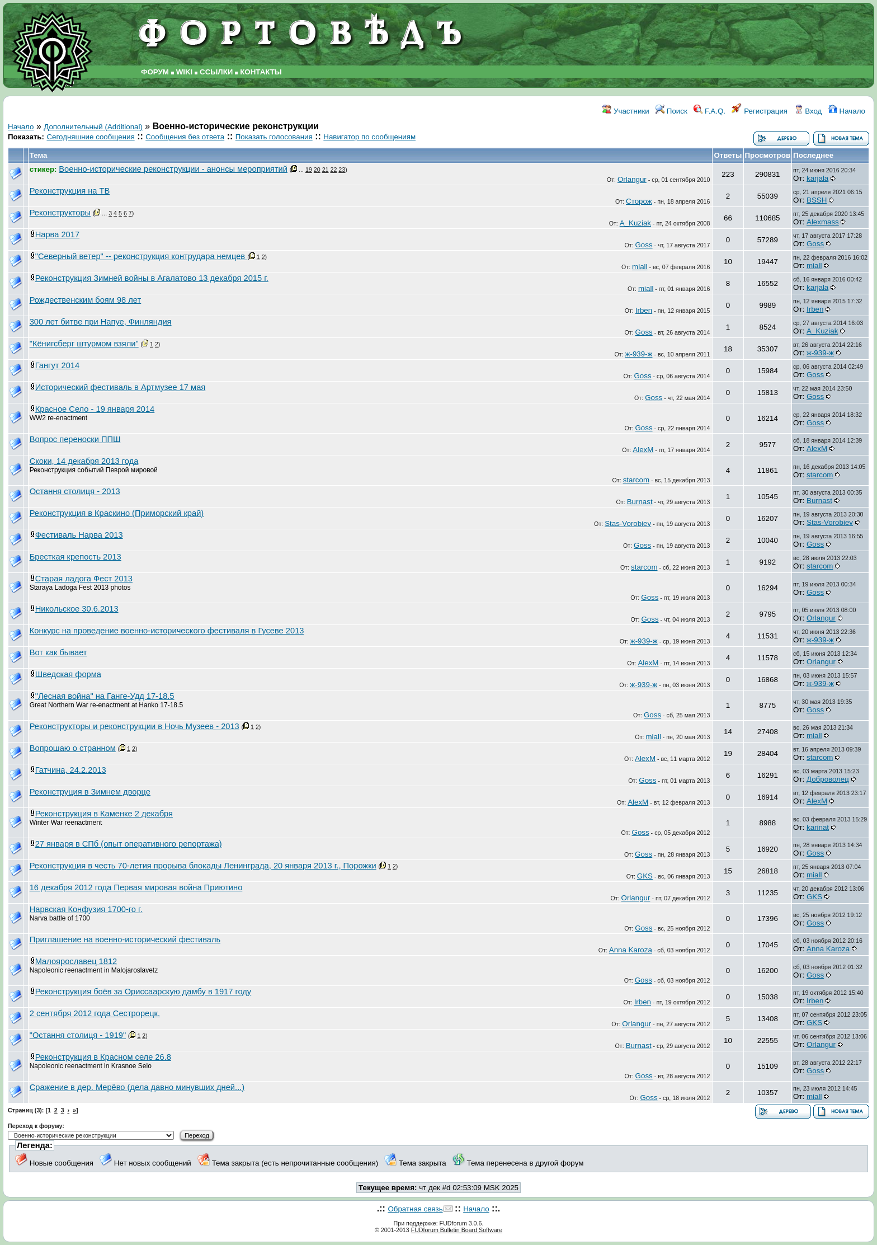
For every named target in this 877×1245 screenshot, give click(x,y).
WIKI (184, 72)
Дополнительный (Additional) (93, 127)
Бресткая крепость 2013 (75, 556)
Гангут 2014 (57, 365)
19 (308, 169)
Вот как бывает (58, 652)
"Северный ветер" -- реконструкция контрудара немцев (141, 256)
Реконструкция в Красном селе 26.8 (103, 1057)
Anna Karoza (630, 950)
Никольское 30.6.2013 (77, 608)
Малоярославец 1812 (76, 961)
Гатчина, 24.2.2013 (70, 769)
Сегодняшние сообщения (90, 137)
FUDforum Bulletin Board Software (456, 1230)
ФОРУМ (155, 72)
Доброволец (828, 779)
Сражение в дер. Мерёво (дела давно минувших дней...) (137, 1087)
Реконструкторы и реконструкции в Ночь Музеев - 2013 (134, 726)
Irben (643, 310)
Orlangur (632, 179)
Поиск (671, 111)
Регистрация (760, 111)
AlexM (643, 449)
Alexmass (823, 222)
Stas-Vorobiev (628, 523)
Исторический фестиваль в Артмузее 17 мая (120, 387)
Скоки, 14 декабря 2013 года (84, 461)
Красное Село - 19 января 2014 (95, 409)
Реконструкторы (60, 212)
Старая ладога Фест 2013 (84, 578)
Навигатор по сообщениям (369, 137)
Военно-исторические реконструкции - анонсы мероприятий (173, 169)
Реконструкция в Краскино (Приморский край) (117, 513)
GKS (645, 876)
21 (325, 169)
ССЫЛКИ (216, 72)
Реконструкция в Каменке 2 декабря (104, 813)
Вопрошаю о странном (73, 748)
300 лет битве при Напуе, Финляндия (101, 321)
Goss (643, 245)
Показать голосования (274, 137)
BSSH (817, 200)
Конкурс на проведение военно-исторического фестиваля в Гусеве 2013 (167, 630)
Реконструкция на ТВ (70, 190)
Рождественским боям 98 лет (86, 299)
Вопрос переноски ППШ (75, 439)
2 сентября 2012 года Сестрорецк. (95, 1013)
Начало (846, 111)
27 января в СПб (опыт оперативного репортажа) (128, 843)
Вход (808, 111)
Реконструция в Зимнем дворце (90, 791)
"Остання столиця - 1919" (78, 1035)
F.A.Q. (709, 111)
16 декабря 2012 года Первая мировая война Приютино (136, 887)
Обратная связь (415, 1209)
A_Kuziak (635, 223)
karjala (817, 178)
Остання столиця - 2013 (75, 491)
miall (639, 266)
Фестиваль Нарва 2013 (79, 534)
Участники (625, 111)
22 (334, 169)
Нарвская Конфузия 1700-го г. (86, 909)
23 (341, 169)
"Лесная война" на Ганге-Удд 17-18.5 (105, 696)
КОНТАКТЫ (261, 72)
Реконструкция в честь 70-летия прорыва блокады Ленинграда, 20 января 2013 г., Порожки (203, 865)
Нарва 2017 (57, 234)
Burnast (640, 501)
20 (317, 169)
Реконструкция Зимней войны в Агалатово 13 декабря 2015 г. (151, 278)
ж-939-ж (639, 354)
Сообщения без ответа (184, 137)
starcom (636, 480)
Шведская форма (68, 674)
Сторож (639, 201)
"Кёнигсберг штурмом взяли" (84, 343)
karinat (818, 827)
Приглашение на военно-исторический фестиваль (125, 939)
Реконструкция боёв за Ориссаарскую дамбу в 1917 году (143, 991)
